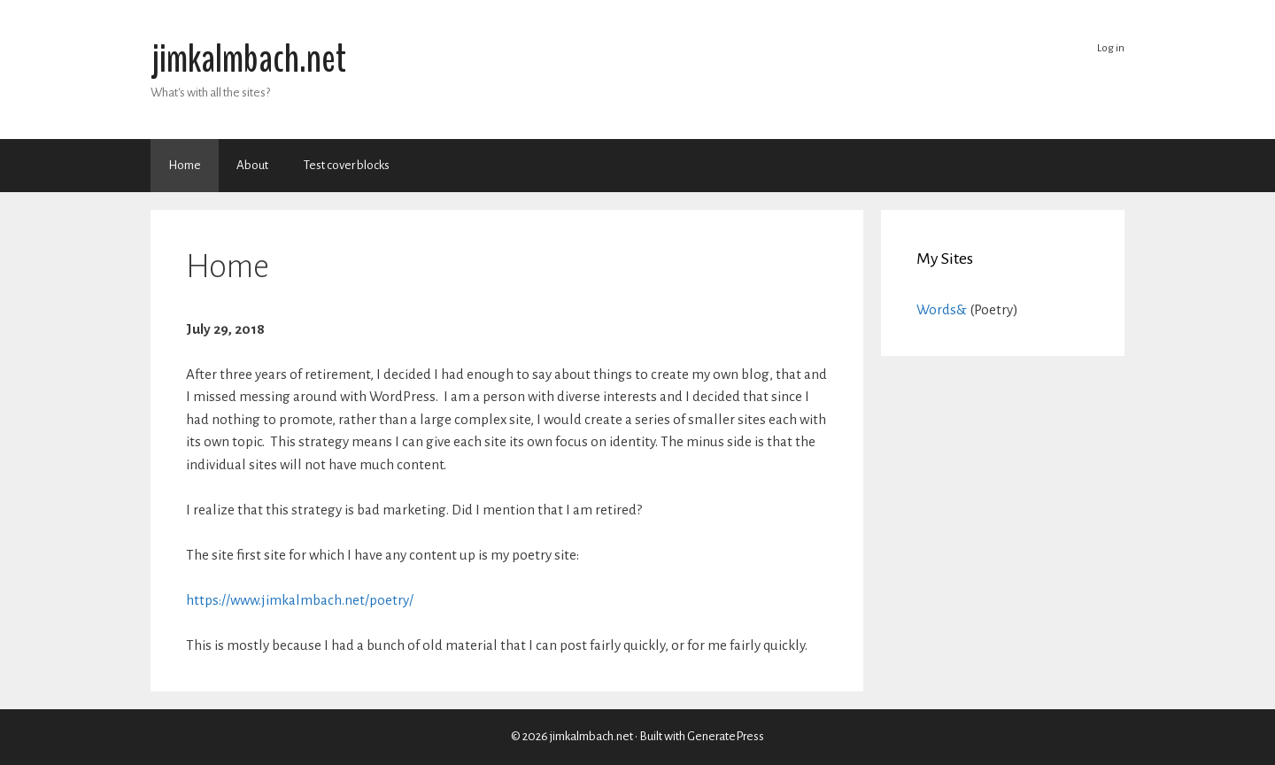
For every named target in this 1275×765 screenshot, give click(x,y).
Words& (941, 309)
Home (184, 165)
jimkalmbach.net (248, 59)
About (252, 165)
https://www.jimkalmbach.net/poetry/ (299, 599)
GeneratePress (725, 736)
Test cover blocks (347, 165)
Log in (1110, 48)
